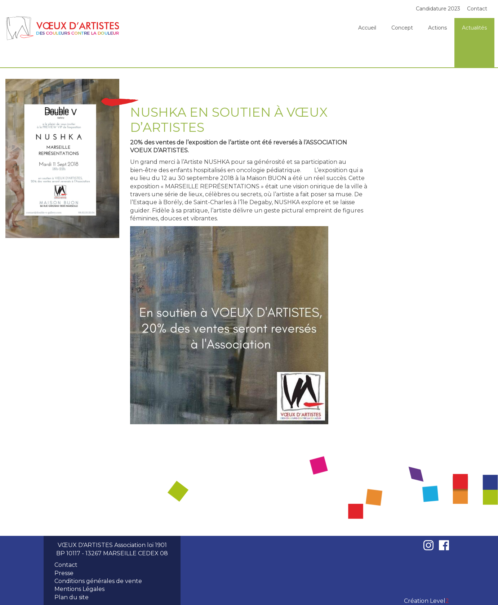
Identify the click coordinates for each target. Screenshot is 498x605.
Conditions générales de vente (98, 581)
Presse (64, 573)
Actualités (474, 27)
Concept (402, 27)
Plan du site (71, 597)
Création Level (426, 600)
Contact (477, 8)
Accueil (367, 27)
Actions (437, 27)
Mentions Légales (79, 589)
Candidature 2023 (438, 8)
